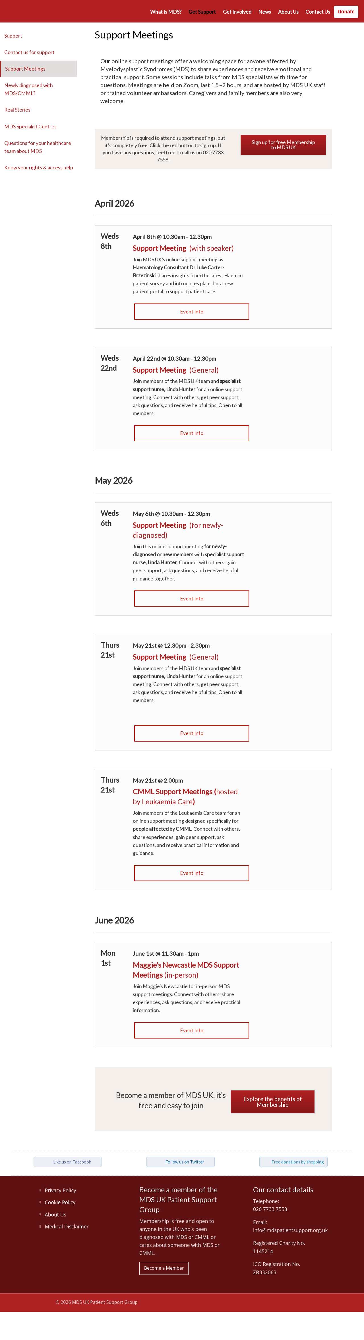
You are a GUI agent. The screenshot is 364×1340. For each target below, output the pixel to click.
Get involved (237, 12)
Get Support (202, 12)
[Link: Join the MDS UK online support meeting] (191, 314)
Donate (346, 12)
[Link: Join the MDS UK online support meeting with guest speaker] (191, 263)
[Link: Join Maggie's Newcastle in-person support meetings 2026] (191, 1033)
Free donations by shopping (298, 1161)
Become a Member (164, 1268)
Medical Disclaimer (67, 1226)
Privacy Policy (60, 1190)
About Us (288, 12)
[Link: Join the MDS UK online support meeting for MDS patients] (296, 368)
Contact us (317, 12)
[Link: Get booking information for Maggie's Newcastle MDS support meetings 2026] (191, 980)
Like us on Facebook (72, 1161)
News (264, 12)
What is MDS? (165, 12)
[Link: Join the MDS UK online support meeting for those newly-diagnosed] (191, 545)
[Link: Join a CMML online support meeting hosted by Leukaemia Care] (296, 790)
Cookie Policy (60, 1202)
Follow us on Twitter (185, 1161)
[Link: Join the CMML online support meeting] (191, 876)
